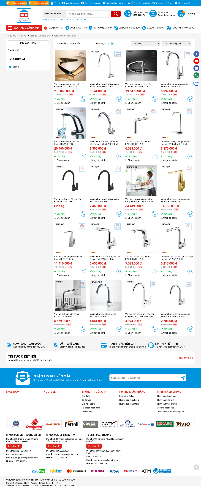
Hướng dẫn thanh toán (129, 404)
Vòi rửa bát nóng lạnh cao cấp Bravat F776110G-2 (175, 200)
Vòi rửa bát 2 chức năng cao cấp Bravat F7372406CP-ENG (105, 257)
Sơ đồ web (86, 400)
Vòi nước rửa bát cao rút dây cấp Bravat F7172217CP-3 (177, 257)
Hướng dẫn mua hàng (129, 400)
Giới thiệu (86, 396)
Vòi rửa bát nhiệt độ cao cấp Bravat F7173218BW (67, 200)
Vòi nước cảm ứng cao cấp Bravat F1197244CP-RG (138, 85)
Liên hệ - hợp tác (89, 404)
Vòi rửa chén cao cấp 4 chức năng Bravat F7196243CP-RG (139, 200)
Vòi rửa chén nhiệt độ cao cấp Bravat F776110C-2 (68, 257)
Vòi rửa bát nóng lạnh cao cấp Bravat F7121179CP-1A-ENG (140, 315)
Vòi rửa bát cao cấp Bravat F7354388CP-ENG (138, 142)
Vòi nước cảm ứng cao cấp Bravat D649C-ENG (67, 142)
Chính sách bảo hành (166, 396)
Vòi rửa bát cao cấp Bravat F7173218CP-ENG (103, 315)
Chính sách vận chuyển (167, 404)
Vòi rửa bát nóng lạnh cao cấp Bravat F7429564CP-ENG (175, 315)
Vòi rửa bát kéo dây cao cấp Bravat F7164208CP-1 (174, 85)
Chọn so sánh (63, 103)
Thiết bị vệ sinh (76, 19)
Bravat (16, 66)
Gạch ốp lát (63, 19)
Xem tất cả (186, 358)
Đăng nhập (182, 3)
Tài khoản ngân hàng (91, 408)
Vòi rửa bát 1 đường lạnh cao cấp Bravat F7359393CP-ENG (104, 142)
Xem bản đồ (14, 446)
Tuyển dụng (87, 412)
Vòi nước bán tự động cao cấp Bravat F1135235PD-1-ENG (175, 142)
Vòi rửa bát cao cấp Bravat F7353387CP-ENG (138, 257)
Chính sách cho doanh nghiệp (170, 412)
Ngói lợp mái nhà (50, 19)
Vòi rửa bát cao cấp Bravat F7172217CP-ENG (67, 315)
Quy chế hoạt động (165, 408)
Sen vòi (87, 19)
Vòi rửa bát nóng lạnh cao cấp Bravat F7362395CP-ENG (104, 85)
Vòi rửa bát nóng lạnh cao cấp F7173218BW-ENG (104, 200)
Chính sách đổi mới (165, 400)
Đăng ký (191, 3)
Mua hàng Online (126, 396)
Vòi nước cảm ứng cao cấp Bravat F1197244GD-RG (67, 85)
